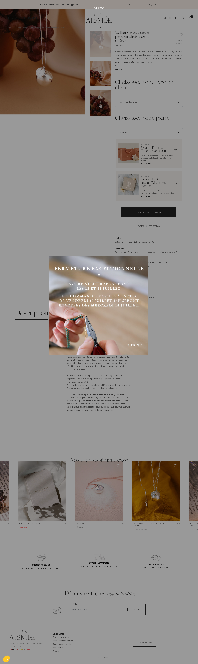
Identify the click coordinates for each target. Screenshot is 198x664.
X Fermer (99, 7)
